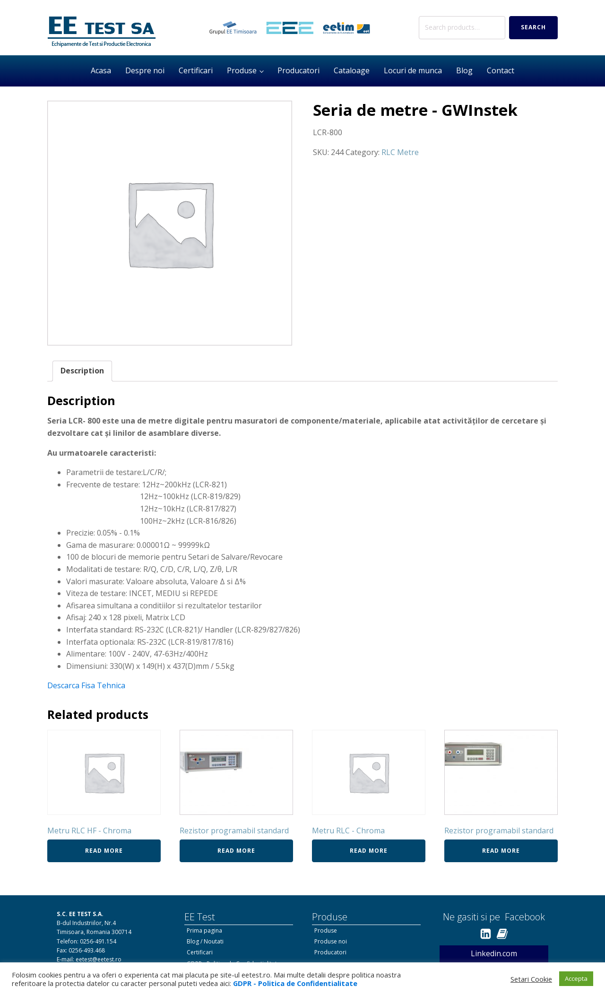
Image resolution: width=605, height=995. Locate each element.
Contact (500, 70)
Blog (464, 70)
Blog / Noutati (205, 941)
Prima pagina (204, 930)
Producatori (298, 70)
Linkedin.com (494, 953)
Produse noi (330, 941)
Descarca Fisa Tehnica (86, 685)
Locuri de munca (413, 70)
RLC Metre (400, 152)
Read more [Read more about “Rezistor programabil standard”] (236, 851)
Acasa (101, 70)
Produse (242, 70)
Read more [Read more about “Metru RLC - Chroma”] (369, 851)
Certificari (196, 70)
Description (82, 370)
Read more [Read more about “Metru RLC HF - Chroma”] (104, 851)
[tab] (82, 371)
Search (533, 27)
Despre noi (144, 70)
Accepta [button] (576, 978)
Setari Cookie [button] (531, 979)
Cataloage (352, 70)
